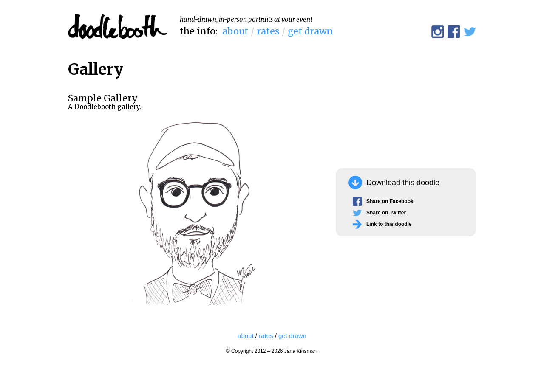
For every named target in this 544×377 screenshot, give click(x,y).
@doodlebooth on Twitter (470, 31)
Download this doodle (402, 182)
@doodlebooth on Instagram (437, 31)
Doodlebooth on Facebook (454, 31)
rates (268, 31)
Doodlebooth (117, 26)
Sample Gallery (103, 98)
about (235, 31)
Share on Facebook (390, 201)
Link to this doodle (389, 224)
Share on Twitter (386, 213)
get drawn (310, 31)
